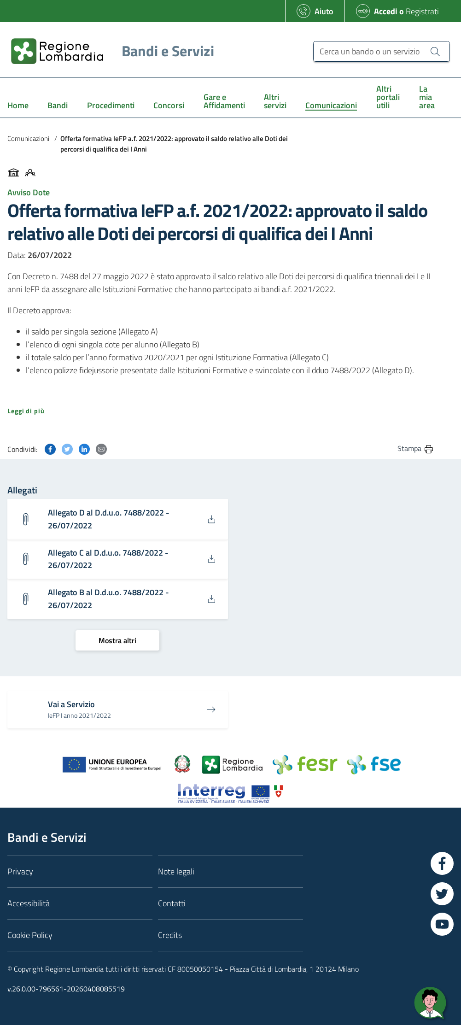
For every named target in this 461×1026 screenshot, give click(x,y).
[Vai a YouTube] (442, 925)
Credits (170, 936)
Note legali (176, 872)
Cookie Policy (30, 936)
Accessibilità (28, 904)
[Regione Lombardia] (109, 51)
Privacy (20, 872)
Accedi (385, 11)
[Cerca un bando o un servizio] (381, 51)
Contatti (172, 904)
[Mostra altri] (117, 641)
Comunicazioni (28, 138)
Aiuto (324, 11)
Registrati (422, 11)
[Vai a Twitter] (442, 894)
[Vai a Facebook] (442, 864)
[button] (220, 411)
